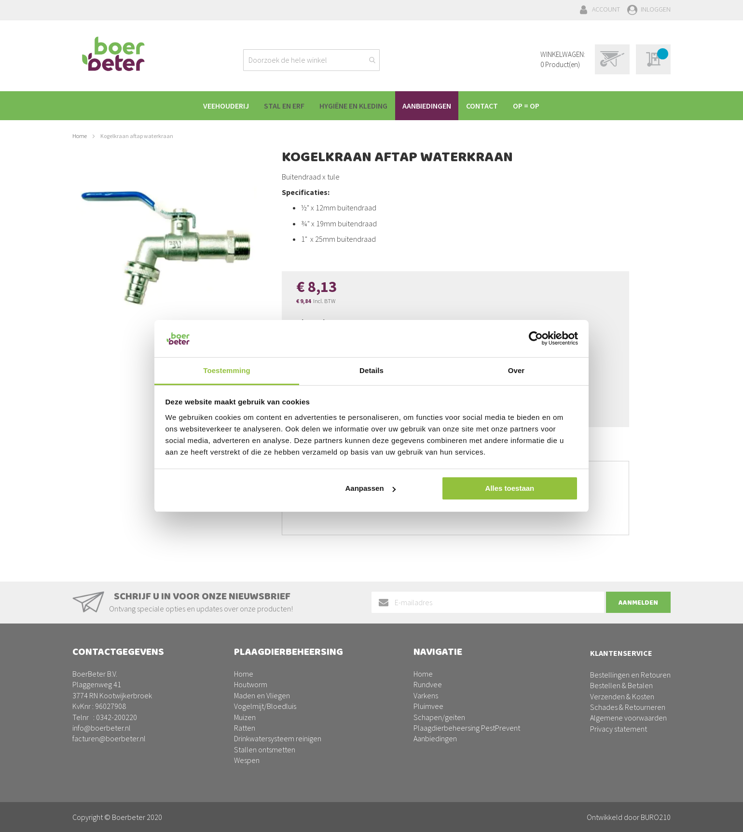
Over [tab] (516, 370)
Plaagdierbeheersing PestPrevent (466, 728)
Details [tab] (371, 370)
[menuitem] (220, 105)
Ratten (244, 728)
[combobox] (311, 60)
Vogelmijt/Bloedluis (265, 706)
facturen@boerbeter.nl (109, 738)
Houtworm (250, 684)
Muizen (245, 717)
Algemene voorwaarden (628, 717)
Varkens (425, 695)
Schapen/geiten (439, 717)
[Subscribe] (638, 602)
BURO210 (656, 817)
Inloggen (656, 9)
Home (79, 135)
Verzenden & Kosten (622, 696)
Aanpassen (370, 488)
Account (606, 9)
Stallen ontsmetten (264, 749)
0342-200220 (116, 717)
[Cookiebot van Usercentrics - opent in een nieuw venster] (536, 338)
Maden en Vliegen (262, 695)
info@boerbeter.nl (101, 728)
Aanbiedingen (435, 738)
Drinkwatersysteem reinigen (277, 738)
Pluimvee (428, 706)
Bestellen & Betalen (621, 685)
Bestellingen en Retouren (630, 674)
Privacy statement (618, 729)
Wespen (247, 760)
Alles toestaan (510, 488)
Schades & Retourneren (627, 707)
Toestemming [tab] (226, 370)
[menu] (371, 105)
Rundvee (427, 684)
